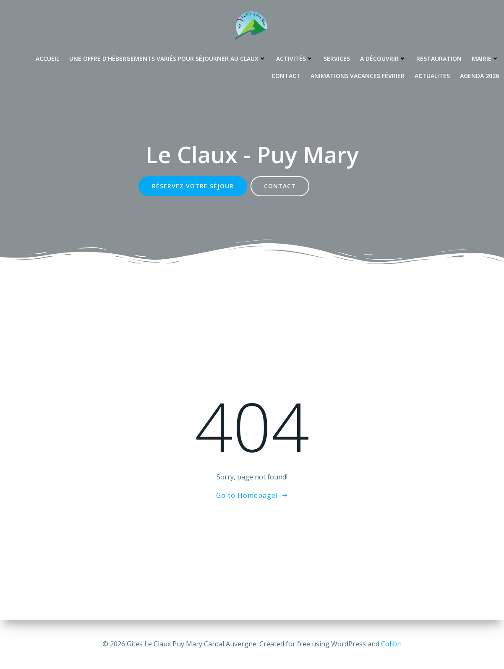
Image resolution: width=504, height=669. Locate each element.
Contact (286, 76)
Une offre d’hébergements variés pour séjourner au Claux (167, 58)
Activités (294, 58)
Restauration (439, 58)
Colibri (391, 643)
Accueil (47, 58)
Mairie (485, 58)
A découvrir (383, 58)
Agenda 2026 (479, 76)
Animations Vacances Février (358, 76)
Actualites (432, 76)
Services (337, 58)
